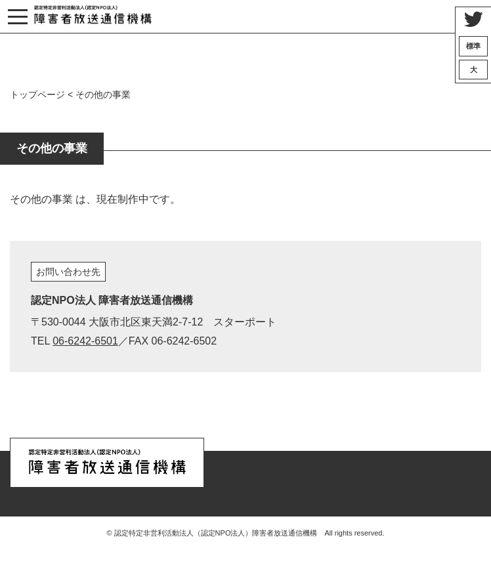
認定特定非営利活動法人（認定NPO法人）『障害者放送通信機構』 (93, 16)
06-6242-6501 (85, 341)
